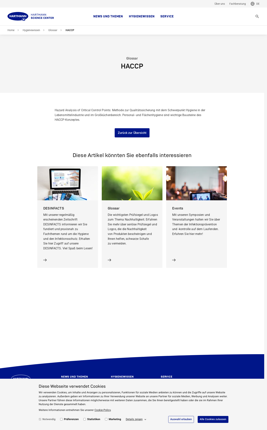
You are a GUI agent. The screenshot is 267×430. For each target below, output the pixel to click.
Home (10, 30)
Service (167, 16)
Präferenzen (71, 419)
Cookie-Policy (102, 410)
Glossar (52, 30)
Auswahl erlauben (181, 419)
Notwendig (49, 419)
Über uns (220, 3)
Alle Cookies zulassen (213, 419)
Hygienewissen (141, 16)
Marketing (115, 419)
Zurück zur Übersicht (132, 133)
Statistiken (93, 419)
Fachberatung (237, 3)
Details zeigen (134, 419)
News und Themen (108, 16)
